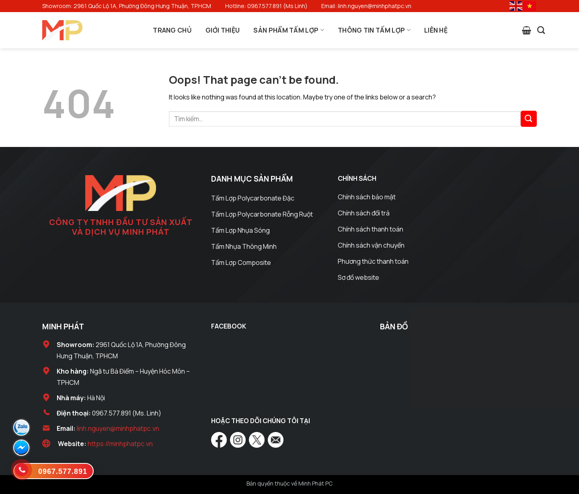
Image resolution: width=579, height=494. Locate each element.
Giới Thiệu (222, 30)
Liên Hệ (436, 30)
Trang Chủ (172, 30)
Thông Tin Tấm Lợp (374, 30)
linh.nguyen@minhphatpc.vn (118, 428)
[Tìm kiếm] (541, 30)
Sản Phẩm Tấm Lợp (288, 30)
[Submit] (529, 118)
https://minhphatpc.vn (120, 443)
